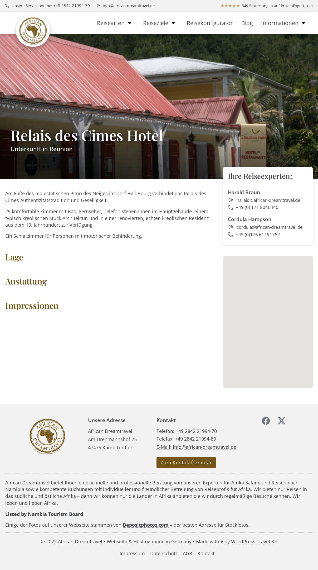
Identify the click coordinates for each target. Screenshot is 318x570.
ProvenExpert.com (297, 5)
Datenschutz (164, 553)
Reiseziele (160, 23)
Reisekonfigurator (210, 23)
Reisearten (116, 23)
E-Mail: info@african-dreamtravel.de (196, 446)
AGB (187, 553)
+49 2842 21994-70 (196, 431)
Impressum (132, 553)
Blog (247, 23)
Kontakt (206, 553)
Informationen (285, 23)
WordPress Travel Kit (254, 541)
